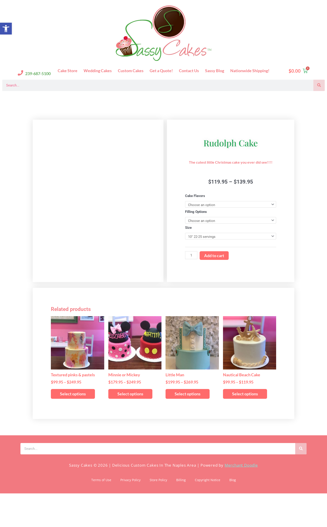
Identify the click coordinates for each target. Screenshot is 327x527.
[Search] (319, 85)
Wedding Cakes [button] (98, 70)
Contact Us (189, 70)
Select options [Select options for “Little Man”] (188, 427)
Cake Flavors (195, 213)
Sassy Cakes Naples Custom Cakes (45, 98)
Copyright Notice (207, 513)
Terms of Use (101, 513)
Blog (232, 513)
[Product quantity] (191, 272)
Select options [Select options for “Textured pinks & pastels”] (73, 427)
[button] (6, 28)
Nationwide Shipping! (249, 70)
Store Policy (158, 513)
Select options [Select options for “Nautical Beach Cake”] (245, 427)
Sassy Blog (214, 70)
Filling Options (196, 229)
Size (188, 244)
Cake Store (67, 70)
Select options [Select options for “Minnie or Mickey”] (130, 427)
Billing (181, 513)
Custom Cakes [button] (131, 70)
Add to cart (214, 272)
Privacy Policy (130, 513)
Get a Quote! (161, 70)
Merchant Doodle (241, 498)
